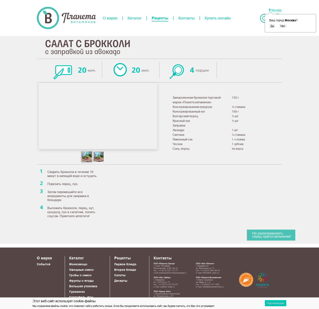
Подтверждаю (276, 303)
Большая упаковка (83, 286)
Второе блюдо (125, 269)
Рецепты (160, 18)
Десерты (120, 280)
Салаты (120, 275)
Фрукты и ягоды (81, 280)
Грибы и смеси (80, 275)
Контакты (186, 18)
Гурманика (77, 291)
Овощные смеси (81, 269)
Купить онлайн (218, 18)
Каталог (135, 18)
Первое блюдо (125, 264)
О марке (110, 18)
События (43, 264)
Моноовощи (78, 264)
